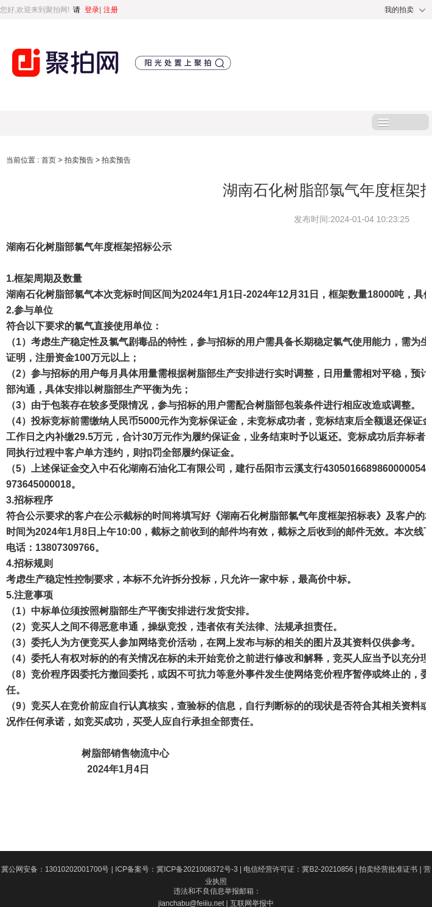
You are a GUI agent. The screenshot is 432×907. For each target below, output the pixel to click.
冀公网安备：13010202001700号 (58, 869)
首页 (49, 160)
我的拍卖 (399, 9)
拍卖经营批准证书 (391, 869)
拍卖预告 (80, 160)
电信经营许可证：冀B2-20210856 (301, 869)
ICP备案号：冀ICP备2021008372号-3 (179, 869)
